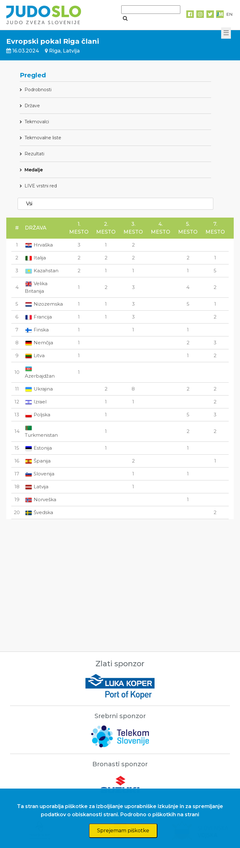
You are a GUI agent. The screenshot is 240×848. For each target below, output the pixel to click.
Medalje (34, 170)
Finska (37, 330)
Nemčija (39, 343)
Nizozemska (44, 304)
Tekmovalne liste (43, 138)
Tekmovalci (37, 122)
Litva (35, 355)
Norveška (40, 499)
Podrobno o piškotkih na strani (159, 815)
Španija (38, 461)
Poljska (37, 415)
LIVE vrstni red (41, 186)
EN (229, 14)
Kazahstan (41, 271)
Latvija (36, 487)
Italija (35, 258)
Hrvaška (39, 245)
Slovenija (39, 474)
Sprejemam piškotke (123, 831)
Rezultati (34, 154)
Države (32, 105)
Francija (38, 317)
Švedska (39, 512)
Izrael (35, 402)
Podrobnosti (38, 89)
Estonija (38, 448)
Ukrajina (39, 389)
